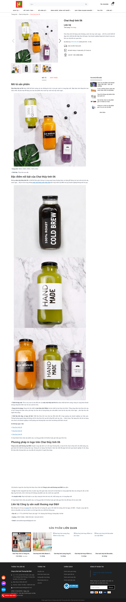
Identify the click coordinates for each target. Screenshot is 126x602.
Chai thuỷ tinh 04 (17, 431)
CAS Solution (81, 600)
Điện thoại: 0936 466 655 (20, 582)
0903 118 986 (22, 584)
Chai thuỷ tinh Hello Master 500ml (43, 553)
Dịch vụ (16, 10)
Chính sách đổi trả (69, 574)
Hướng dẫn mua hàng (44, 577)
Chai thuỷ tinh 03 (17, 427)
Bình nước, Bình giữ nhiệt (61, 10)
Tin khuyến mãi (96, 77)
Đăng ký (111, 587)
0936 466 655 (75, 41)
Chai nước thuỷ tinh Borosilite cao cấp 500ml (108, 553)
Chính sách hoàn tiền (70, 577)
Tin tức (100, 10)
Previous (11, 545)
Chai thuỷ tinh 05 (17, 434)
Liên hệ (109, 10)
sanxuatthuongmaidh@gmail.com (22, 587)
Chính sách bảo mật (69, 580)
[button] (60, 41)
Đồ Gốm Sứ (42, 10)
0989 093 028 (31, 584)
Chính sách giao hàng (70, 571)
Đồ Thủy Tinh (29, 10)
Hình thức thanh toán (43, 574)
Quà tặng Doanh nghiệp (84, 10)
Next (114, 545)
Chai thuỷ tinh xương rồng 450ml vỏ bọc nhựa (67, 553)
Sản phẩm (63, 528)
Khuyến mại (41, 571)
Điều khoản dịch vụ (43, 580)
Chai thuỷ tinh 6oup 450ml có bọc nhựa (86, 553)
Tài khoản (104, 4)
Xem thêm (102, 106)
